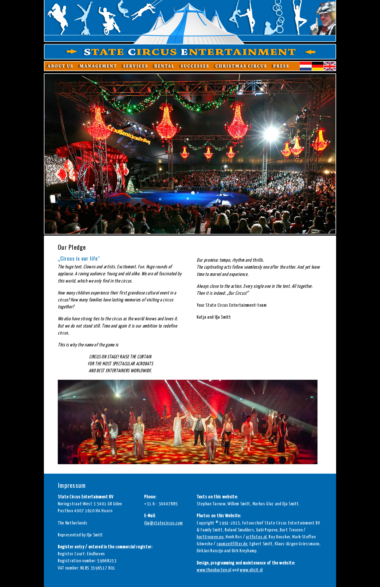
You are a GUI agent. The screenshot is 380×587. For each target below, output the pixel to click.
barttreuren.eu (210, 537)
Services (135, 66)
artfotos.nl (256, 537)
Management (98, 66)
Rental (164, 66)
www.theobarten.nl (214, 570)
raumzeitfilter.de (232, 544)
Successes (195, 66)
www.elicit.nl (251, 570)
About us (60, 66)
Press (281, 66)
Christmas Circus (241, 66)
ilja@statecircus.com (163, 523)
